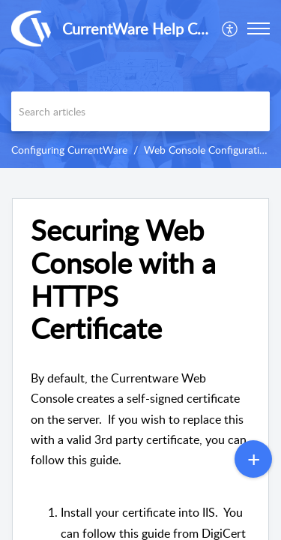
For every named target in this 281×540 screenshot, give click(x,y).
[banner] (140, 84)
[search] (140, 111)
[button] (230, 28)
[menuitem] (230, 28)
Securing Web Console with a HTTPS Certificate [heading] (123, 279)
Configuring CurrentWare (69, 149)
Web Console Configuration (207, 149)
